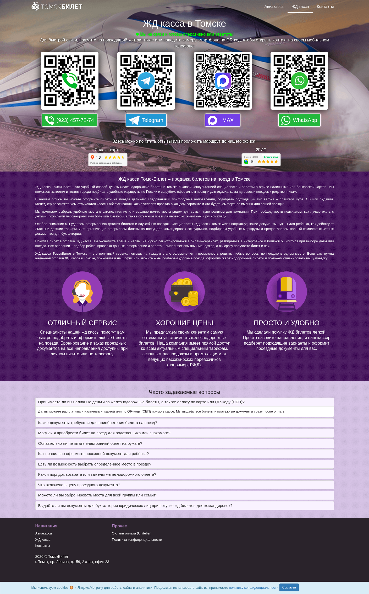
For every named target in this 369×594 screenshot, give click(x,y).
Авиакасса (274, 6)
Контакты (325, 6)
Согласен (289, 587)
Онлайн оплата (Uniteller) (132, 533)
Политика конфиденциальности (137, 540)
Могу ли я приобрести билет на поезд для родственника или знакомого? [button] (104, 433)
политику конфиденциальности (254, 588)
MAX (228, 120)
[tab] (185, 402)
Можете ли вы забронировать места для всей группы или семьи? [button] (97, 495)
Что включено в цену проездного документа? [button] (79, 485)
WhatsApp (305, 120)
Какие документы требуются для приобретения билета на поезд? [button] (97, 422)
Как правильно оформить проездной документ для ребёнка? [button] (93, 453)
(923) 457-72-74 (75, 120)
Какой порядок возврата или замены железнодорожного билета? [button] (97, 474)
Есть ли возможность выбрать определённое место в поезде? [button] (94, 464)
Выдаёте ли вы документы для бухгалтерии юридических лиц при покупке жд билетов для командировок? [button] (135, 505)
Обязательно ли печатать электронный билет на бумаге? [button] (90, 443)
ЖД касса (300, 6)
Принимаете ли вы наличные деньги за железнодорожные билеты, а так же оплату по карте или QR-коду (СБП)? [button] (141, 402)
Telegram (152, 120)
